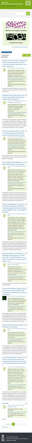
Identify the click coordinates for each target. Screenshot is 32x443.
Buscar (28, 14)
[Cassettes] (4, 407)
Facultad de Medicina (20, 137)
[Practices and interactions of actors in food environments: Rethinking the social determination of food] (4, 138)
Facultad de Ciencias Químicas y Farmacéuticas (17, 263)
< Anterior (8, 424)
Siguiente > (5, 427)
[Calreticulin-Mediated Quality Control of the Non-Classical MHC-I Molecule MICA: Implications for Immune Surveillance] (4, 298)
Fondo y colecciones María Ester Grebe (16, 405)
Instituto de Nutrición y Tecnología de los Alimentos (17, 101)
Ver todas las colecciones (20, 47)
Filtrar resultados (7, 52)
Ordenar (26, 55)
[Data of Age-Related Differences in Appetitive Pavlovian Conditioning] (4, 168)
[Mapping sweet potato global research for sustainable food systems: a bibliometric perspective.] (4, 102)
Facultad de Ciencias (20, 68)
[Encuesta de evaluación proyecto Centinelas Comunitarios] (4, 330)
